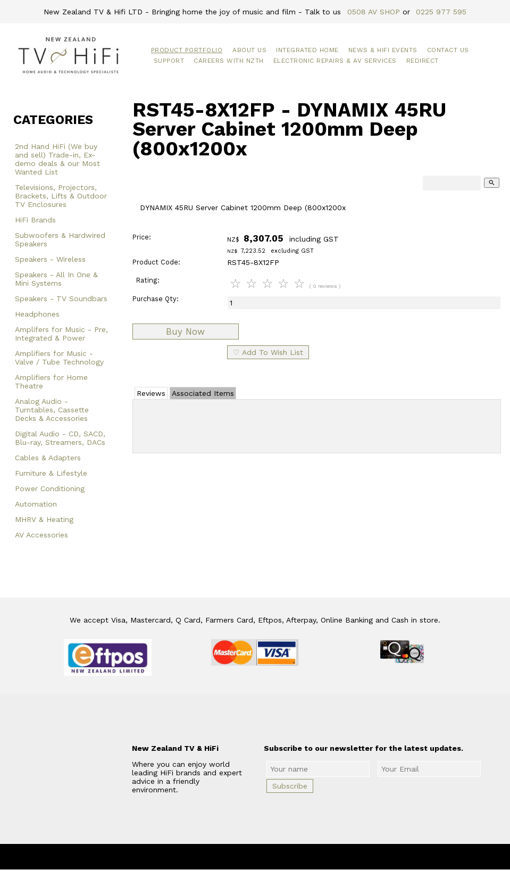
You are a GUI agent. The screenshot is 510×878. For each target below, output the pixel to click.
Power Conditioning (50, 488)
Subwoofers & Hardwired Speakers (60, 239)
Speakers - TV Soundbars (61, 298)
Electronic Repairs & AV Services (335, 60)
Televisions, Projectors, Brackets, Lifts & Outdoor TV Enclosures (61, 196)
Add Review (317, 424)
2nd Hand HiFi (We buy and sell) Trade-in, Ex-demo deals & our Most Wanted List (57, 159)
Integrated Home (307, 50)
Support (169, 60)
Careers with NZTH (229, 60)
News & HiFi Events (382, 50)
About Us (249, 50)
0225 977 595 (441, 11)
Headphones (37, 314)
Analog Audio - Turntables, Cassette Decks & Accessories (52, 410)
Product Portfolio (187, 50)
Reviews (151, 393)
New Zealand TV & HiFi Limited (283, 856)
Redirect (422, 60)
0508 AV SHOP (373, 11)
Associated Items (203, 393)
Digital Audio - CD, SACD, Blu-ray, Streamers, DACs (60, 437)
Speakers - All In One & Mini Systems (56, 278)
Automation (36, 504)
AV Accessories (41, 535)
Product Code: (156, 262)
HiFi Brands (35, 220)
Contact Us (448, 50)
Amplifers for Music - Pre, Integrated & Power (61, 333)
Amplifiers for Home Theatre (51, 381)
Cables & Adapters (48, 457)
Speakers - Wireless (50, 259)
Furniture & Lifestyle (51, 473)
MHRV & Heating (44, 519)
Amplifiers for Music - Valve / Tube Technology (59, 357)
